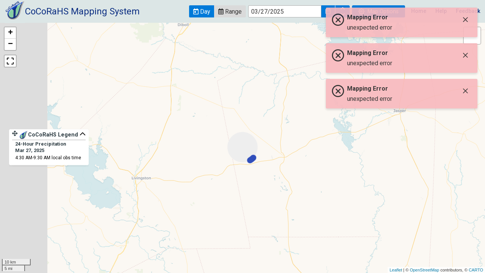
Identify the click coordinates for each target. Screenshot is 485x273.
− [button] (10, 44)
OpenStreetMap (424, 270)
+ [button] (10, 33)
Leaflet (396, 270)
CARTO (476, 270)
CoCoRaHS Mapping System (82, 11)
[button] (201, 11)
